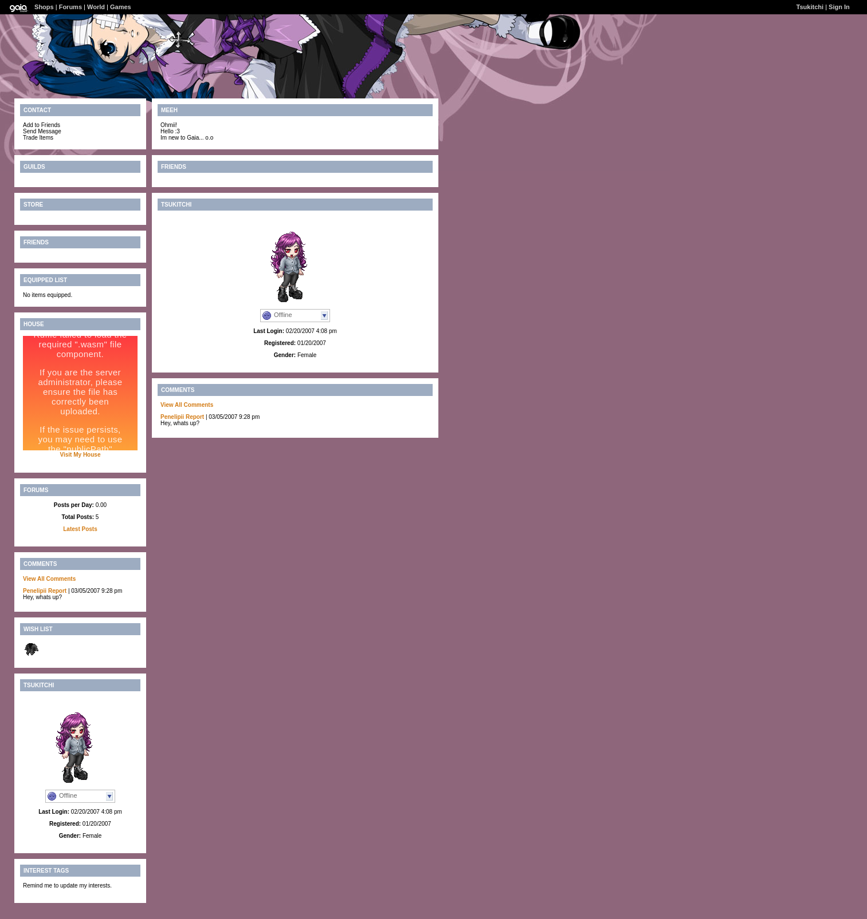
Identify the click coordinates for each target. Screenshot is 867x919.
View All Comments (49, 579)
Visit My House (80, 454)
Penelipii (34, 591)
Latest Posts (80, 529)
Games (120, 6)
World (96, 6)
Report (57, 591)
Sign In (839, 6)
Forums (70, 6)
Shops (44, 6)
